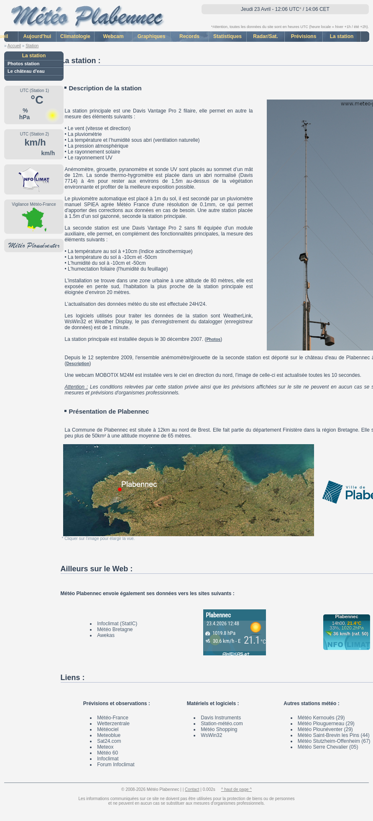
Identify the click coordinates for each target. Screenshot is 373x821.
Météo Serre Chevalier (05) (328, 747)
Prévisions (304, 36)
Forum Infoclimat (115, 764)
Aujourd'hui (37, 36)
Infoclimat (107, 759)
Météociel (107, 729)
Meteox (105, 747)
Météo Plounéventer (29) (325, 729)
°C (35, 100)
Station (32, 45)
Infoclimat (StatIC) (117, 624)
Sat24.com (109, 741)
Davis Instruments (221, 718)
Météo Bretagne (115, 629)
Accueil (14, 45)
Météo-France (112, 718)
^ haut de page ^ (236, 789)
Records (189, 36)
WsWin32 (211, 735)
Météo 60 (107, 753)
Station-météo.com (222, 723)
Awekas (106, 635)
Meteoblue (108, 735)
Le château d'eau (26, 71)
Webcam (113, 36)
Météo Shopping (219, 729)
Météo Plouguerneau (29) (326, 723)
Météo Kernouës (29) (321, 718)
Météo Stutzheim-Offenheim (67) (334, 741)
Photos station (23, 63)
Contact (192, 789)
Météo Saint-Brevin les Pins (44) (334, 735)
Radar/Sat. (265, 36)
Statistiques (227, 36)
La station (342, 36)
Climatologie (75, 36)
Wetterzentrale (113, 723)
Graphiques (152, 36)
